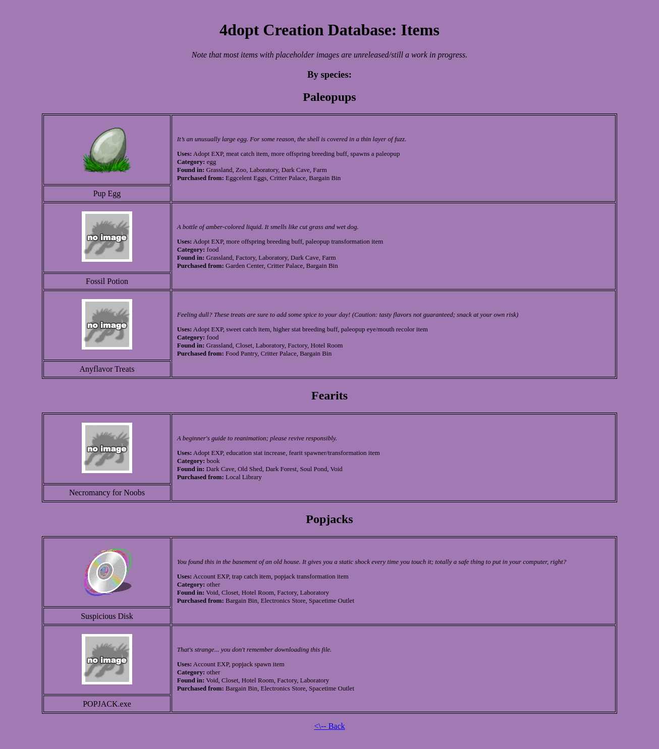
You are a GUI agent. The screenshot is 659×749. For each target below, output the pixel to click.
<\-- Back (329, 726)
